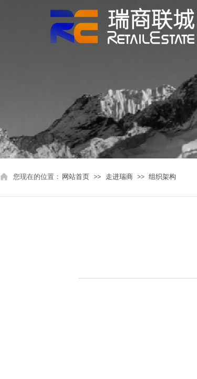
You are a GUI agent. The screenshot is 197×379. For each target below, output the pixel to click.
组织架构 (162, 177)
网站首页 (75, 177)
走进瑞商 (119, 177)
